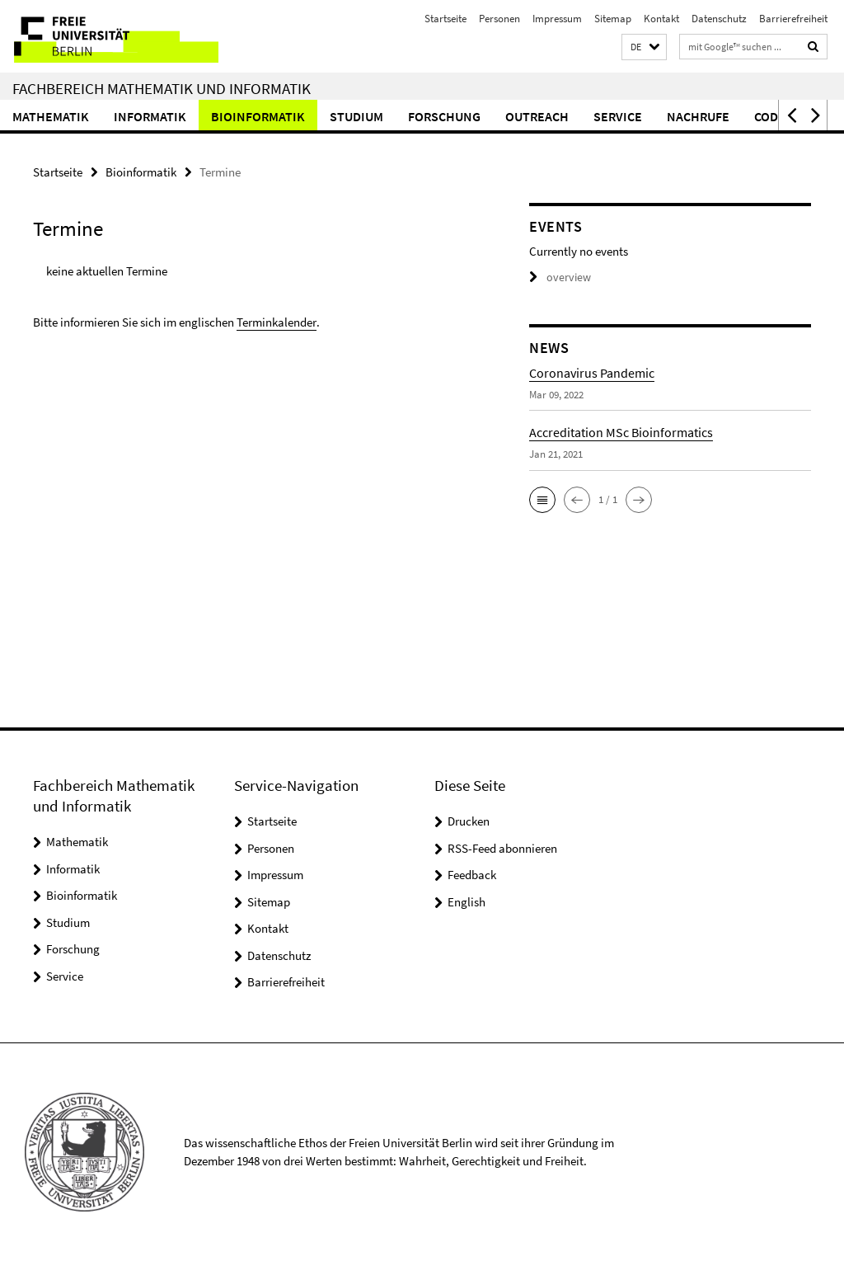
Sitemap (612, 19)
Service (617, 116)
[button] (644, 47)
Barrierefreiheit (793, 19)
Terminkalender (276, 320)
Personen (499, 19)
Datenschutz (719, 19)
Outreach (537, 116)
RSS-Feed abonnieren (502, 848)
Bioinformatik (258, 116)
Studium (356, 116)
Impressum (557, 19)
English (466, 902)
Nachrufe (698, 116)
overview (557, 277)
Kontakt (661, 19)
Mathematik (50, 116)
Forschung (444, 116)
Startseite (445, 19)
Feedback (472, 874)
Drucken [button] (469, 821)
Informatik (150, 116)
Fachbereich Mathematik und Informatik (161, 88)
